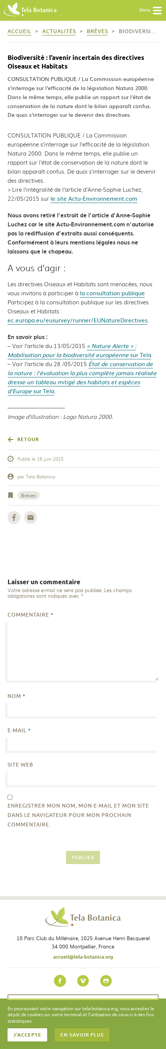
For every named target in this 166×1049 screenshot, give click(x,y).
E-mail (19, 730)
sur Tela (79, 350)
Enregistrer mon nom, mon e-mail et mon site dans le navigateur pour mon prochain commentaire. (78, 815)
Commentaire (31, 615)
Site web (20, 765)
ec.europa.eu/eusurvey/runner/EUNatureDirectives (78, 320)
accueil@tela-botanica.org (83, 957)
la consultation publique (112, 293)
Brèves (28, 495)
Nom (17, 696)
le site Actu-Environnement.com (94, 198)
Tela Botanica (40, 476)
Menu (150, 10)
